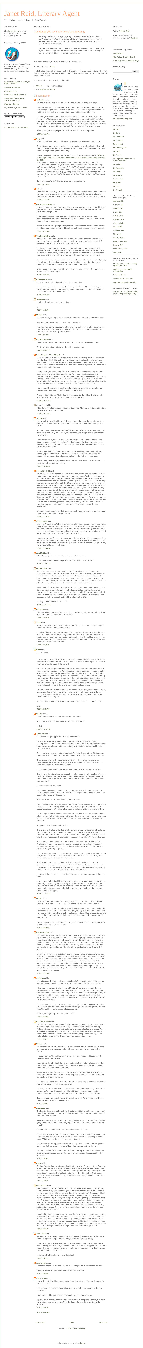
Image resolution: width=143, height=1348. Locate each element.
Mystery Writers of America (123, 278)
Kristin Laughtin (42, 932)
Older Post (103, 1323)
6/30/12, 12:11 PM (43, 605)
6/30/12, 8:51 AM (43, 295)
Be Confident (118, 140)
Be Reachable (118, 168)
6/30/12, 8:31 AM (43, 231)
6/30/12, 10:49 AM (43, 466)
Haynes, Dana (118, 219)
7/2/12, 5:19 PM (43, 1181)
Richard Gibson (42, 339)
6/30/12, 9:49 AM (43, 350)
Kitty (38, 139)
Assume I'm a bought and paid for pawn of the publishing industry (125, 293)
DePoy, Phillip (118, 216)
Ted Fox (39, 418)
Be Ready (116, 172)
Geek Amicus (41, 1185)
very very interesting (47, 89)
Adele (38, 622)
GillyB (38, 898)
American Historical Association (124, 282)
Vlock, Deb (117, 252)
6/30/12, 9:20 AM (43, 335)
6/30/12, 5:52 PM (43, 709)
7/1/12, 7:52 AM (42, 1017)
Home (72, 1323)
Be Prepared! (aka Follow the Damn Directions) (124, 160)
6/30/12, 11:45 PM (43, 894)
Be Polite (116, 151)
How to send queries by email (15, 95)
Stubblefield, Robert (120, 249)
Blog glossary (118, 53)
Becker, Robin (118, 201)
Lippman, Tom (118, 230)
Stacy (38, 1163)
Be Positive (117, 155)
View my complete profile (122, 119)
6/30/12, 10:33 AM (43, 413)
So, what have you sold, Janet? (15, 108)
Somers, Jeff (118, 245)
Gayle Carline (41, 568)
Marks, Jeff (117, 234)
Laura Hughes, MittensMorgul (48, 355)
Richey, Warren (119, 238)
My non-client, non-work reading (16, 127)
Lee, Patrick (117, 227)
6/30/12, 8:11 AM (43, 200)
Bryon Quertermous (44, 204)
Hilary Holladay (118, 223)
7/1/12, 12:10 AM (43, 928)
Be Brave (116, 133)
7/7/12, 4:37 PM (43, 1308)
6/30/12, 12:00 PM (43, 548)
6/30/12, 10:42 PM (43, 729)
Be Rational (117, 164)
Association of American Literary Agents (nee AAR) (125, 265)
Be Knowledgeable (120, 148)
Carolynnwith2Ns (43, 236)
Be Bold (116, 129)
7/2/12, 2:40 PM (43, 1158)
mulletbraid (40, 1108)
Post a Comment (43, 1312)
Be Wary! (116, 186)
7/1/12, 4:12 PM (43, 1103)
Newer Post (40, 1323)
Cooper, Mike (118, 208)
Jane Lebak (40, 1234)
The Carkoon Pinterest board (124, 57)
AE (37, 189)
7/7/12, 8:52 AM (42, 1274)
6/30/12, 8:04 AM (43, 184)
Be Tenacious (118, 179)
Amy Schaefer (41, 521)
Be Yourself (117, 190)
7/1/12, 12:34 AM (43, 973)
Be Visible (117, 183)
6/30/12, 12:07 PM (43, 564)
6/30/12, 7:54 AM (43, 134)
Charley (39, 714)
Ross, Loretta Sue (120, 241)
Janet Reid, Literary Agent (42, 13)
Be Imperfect (118, 144)
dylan (38, 649)
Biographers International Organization (122, 270)
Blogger (82, 1343)
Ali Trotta (40, 100)
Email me (134, 38)
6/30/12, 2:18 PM (43, 645)
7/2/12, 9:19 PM (43, 1229)
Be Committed (118, 137)
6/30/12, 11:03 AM (43, 516)
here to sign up (14, 31)
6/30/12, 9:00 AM (43, 310)
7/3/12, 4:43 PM (43, 1258)
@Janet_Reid (124, 31)
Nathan (39, 1044)
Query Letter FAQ (10, 91)
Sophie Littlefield (43, 471)
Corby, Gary (117, 212)
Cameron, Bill (118, 205)
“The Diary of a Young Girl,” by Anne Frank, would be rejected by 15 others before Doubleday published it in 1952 (71, 157)
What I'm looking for (11, 104)
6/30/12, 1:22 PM (43, 618)
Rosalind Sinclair (43, 1021)
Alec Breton (41, 734)
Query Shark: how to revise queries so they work (14, 99)
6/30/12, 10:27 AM (43, 401)
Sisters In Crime (119, 275)
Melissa (39, 315)
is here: (52, 66)
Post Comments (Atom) (76, 1328)
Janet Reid (40, 299)
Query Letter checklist (12, 87)
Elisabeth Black (42, 279)
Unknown (40, 609)
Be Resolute (117, 175)
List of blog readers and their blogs (126, 61)
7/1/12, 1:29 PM (43, 1039)
